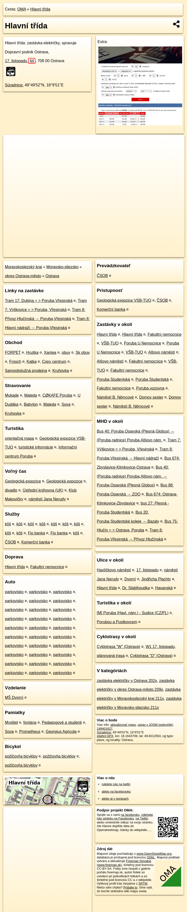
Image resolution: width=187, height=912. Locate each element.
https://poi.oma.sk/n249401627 (163, 253)
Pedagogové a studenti (62, 722)
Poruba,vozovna (150, 388)
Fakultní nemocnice (47, 567)
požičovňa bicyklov (21, 756)
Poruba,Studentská (113, 379)
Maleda (30, 395)
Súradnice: (14, 85)
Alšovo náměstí (161, 352)
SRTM (142, 883)
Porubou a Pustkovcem (117, 622)
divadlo (11, 490)
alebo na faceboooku (116, 791)
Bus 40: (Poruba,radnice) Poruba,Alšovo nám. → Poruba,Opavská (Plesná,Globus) (133, 476)
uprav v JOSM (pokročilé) (155, 725)
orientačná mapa (19, 438)
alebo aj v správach (115, 798)
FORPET (13, 352)
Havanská (164, 588)
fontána (29, 722)
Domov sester (151, 397)
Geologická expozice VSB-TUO (124, 300)
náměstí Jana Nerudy (47, 499)
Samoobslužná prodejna (26, 371)
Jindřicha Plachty (156, 579)
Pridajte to (130, 887)
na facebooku (130, 815)
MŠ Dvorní (14, 697)
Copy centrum (54, 361)
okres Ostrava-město (23, 276)
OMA (21, 9)
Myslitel (11, 722)
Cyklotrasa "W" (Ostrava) (118, 647)
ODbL (151, 857)
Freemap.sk (127, 253)
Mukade (12, 395)
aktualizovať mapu (123, 725)
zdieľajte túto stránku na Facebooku (125, 816)
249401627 (105, 728)
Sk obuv (83, 352)
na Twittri (141, 818)
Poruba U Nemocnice (142, 343)
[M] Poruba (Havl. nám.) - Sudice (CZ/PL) (132, 613)
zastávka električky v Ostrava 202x (127, 681)
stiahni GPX (105, 736)
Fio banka (36, 533)
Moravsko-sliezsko (62, 267)
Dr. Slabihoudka (136, 588)
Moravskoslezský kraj (23, 267)
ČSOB (10, 542)
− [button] (11, 150)
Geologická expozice (23, 481)
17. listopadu (20, 61)
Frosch (15, 361)
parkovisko (14, 592)
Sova (66, 404)
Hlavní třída (40, 9)
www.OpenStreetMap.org (154, 853)
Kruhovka (60, 371)
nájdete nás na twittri (116, 784)
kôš (8, 524)
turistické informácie (36, 447)
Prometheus (29, 731)
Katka (32, 361)
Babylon (31, 404)
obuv (66, 352)
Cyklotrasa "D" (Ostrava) (151, 656)
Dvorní (130, 579)
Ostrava (52, 276)
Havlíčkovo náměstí (114, 570)
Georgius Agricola (61, 731)
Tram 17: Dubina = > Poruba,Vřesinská (39, 301)
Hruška (32, 352)
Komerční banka (35, 542)
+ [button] (11, 143)
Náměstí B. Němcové (115, 397)
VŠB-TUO (109, 343)
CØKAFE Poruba (57, 395)
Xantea (50, 352)
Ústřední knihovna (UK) (43, 490)
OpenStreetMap (101, 253)
